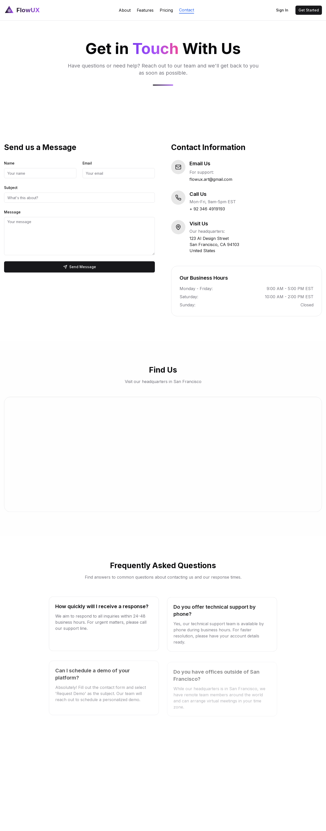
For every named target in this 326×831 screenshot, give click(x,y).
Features (145, 10)
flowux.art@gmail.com (211, 179)
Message (12, 212)
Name (9, 163)
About (125, 10)
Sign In (282, 10)
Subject (10, 187)
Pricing (166, 10)
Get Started (308, 10)
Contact (186, 9)
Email (87, 163)
